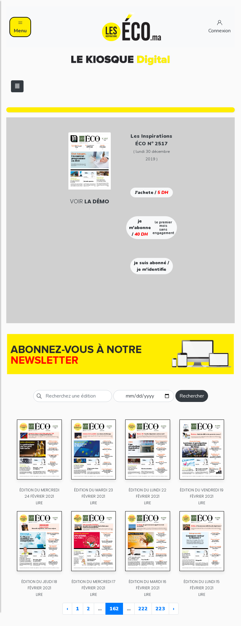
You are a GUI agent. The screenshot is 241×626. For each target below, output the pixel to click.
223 (160, 608)
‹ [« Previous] (67, 608)
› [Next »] (173, 608)
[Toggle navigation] (17, 86)
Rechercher (191, 396)
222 (143, 608)
